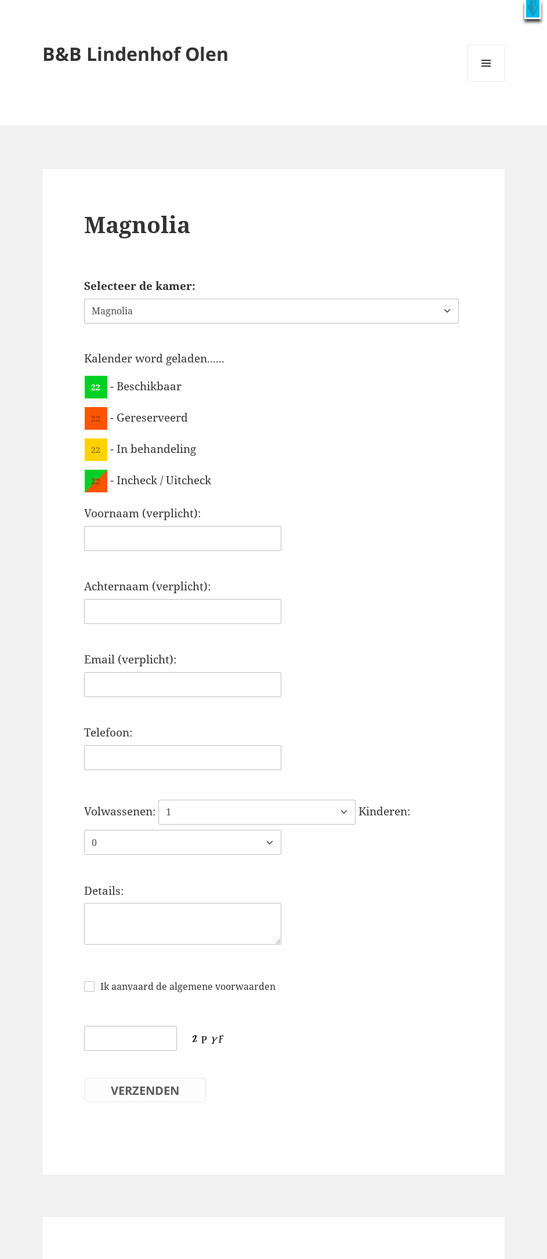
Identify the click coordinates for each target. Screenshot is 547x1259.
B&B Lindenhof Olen (135, 53)
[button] (532, 9)
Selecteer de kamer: (139, 285)
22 (95, 386)
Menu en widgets (486, 81)
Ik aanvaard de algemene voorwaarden (188, 986)
